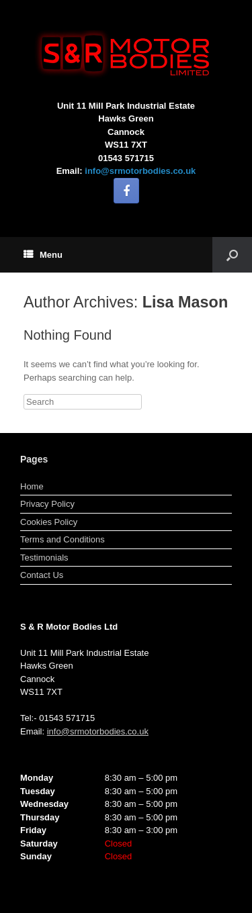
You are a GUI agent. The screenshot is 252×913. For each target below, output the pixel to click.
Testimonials (44, 557)
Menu (43, 255)
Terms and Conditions (62, 539)
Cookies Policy (48, 522)
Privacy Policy (47, 504)
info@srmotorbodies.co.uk (140, 171)
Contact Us (41, 575)
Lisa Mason (185, 302)
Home (32, 486)
